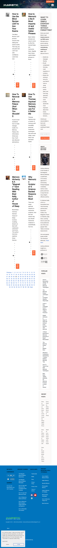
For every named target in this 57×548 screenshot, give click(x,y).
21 (23, 274)
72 (20, 283)
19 (18, 274)
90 (32, 285)
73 (23, 283)
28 (9, 276)
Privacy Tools (34, 486)
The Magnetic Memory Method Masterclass (22, 475)
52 (34, 278)
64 (32, 281)
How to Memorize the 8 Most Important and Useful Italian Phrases (32, 24)
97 (21, 287)
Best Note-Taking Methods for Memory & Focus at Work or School (45, 380)
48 (25, 278)
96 (19, 287)
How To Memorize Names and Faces (22, 498)
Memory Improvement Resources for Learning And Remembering (20, 539)
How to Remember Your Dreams (23, 509)
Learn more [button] (4, 541)
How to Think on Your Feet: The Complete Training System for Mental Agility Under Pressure (43, 413)
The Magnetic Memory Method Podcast (15, 535)
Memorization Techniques (45, 495)
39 (34, 276)
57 (16, 281)
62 (27, 281)
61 (25, 281)
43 (14, 278)
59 (20, 281)
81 (11, 285)
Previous (9, 272)
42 (11, 278)
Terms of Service (33, 490)
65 (34, 281)
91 (34, 285)
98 (23, 287)
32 (18, 276)
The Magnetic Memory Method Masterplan (22, 481)
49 (27, 278)
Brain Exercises (45, 503)
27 (7, 276)
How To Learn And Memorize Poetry (22, 493)
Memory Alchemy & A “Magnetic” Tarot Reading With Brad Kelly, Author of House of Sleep (16, 191)
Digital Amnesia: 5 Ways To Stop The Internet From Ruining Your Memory (45, 322)
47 (23, 278)
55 (11, 281)
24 (29, 274)
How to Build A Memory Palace (45, 477)
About (8, 528)
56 (14, 281)
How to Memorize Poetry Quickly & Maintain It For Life (44, 436)
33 (20, 276)
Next (31, 287)
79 (7, 285)
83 (16, 285)
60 (23, 281)
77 (32, 283)
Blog (8, 532)
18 (16, 274)
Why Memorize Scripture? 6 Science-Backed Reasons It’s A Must (32, 188)
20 (20, 274)
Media (32, 476)
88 (27, 285)
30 (13, 276)
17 (14, 274)
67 (9, 283)
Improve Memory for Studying (45, 491)
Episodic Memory (45, 483)
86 (23, 285)
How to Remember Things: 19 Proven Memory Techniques (46, 283)
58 (18, 281)
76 (29, 283)
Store (32, 479)
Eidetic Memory (45, 480)
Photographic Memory (45, 487)
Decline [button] (7, 544)
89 (29, 285)
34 (23, 276)
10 (27, 272)
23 (27, 274)
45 (18, 278)
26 (34, 274)
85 (20, 285)
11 (29, 272)
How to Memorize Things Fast (46, 499)
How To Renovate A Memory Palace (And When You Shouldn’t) (16, 105)
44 (16, 278)
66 (7, 283)
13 (34, 272)
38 (32, 276)
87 (25, 285)
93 (12, 287)
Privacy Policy (33, 483)
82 (14, 285)
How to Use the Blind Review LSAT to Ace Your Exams (15, 22)
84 (18, 285)
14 (7, 274)
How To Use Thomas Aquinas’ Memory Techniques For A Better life (32, 104)
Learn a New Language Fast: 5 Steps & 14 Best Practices (45, 308)
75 (27, 283)
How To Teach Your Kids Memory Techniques (46, 367)
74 (25, 283)
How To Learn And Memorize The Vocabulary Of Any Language (22, 488)
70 (16, 283)
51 (32, 278)
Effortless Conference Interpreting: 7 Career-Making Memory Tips (46, 357)
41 (9, 278)
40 (7, 278)
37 (29, 276)
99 (25, 287)
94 (14, 287)
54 (9, 281)
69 (14, 283)
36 (27, 276)
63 (29, 281)
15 (9, 274)
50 (29, 278)
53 (7, 281)
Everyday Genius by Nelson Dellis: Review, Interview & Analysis (48, 408)
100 (28, 287)
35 (25, 276)
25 (32, 274)
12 (31, 272)
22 (25, 274)
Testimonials (34, 473)
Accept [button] (18, 544)
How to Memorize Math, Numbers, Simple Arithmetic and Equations (22, 504)
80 (9, 285)
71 (18, 283)
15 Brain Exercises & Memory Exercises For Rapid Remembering (46, 335)
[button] (52, 5)
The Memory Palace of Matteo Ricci (45, 346)
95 (16, 287)
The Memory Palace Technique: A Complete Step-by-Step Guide (45, 295)
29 (11, 276)
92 (10, 287)
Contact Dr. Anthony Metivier (12, 543)
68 (11, 283)
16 (11, 274)
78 (34, 283)
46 (20, 278)
